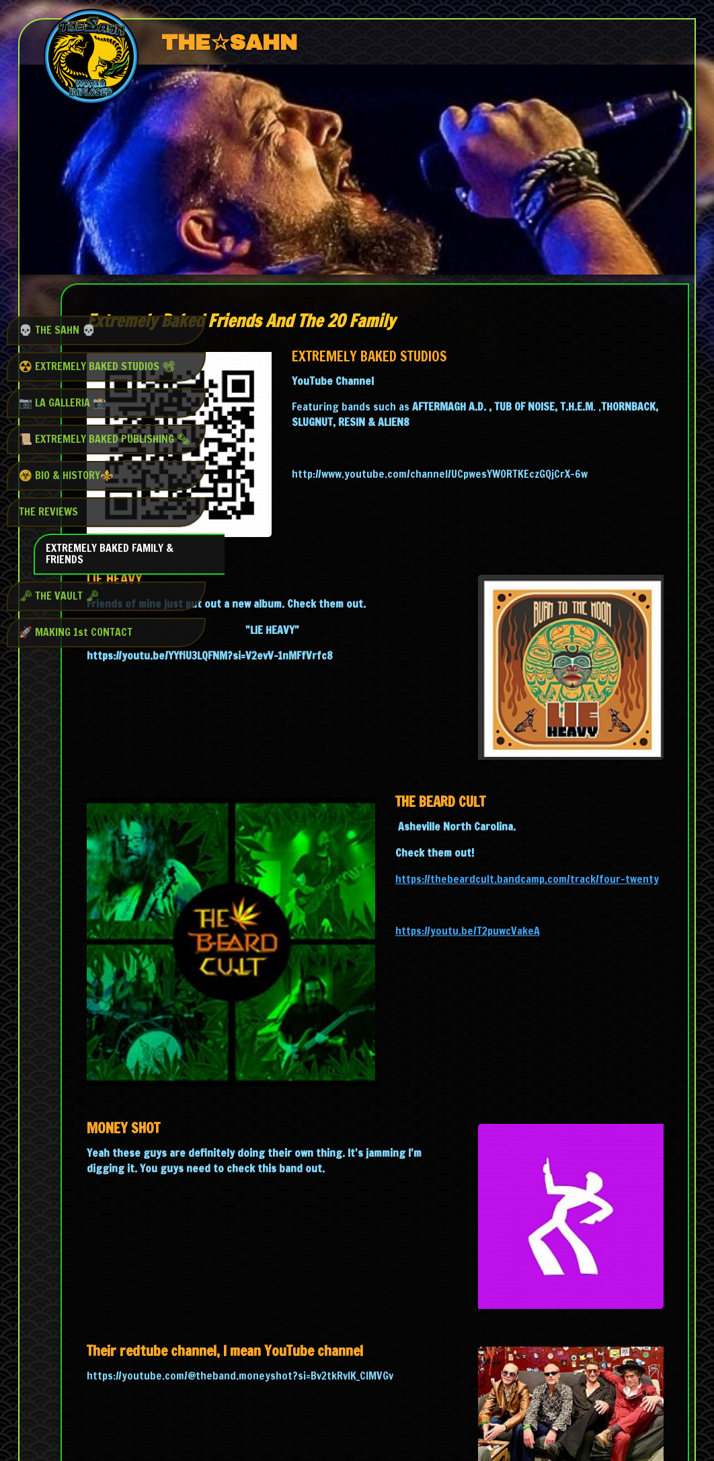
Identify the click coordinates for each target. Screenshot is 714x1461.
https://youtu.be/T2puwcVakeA (542, 843)
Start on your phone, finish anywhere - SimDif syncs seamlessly (352, 1415)
